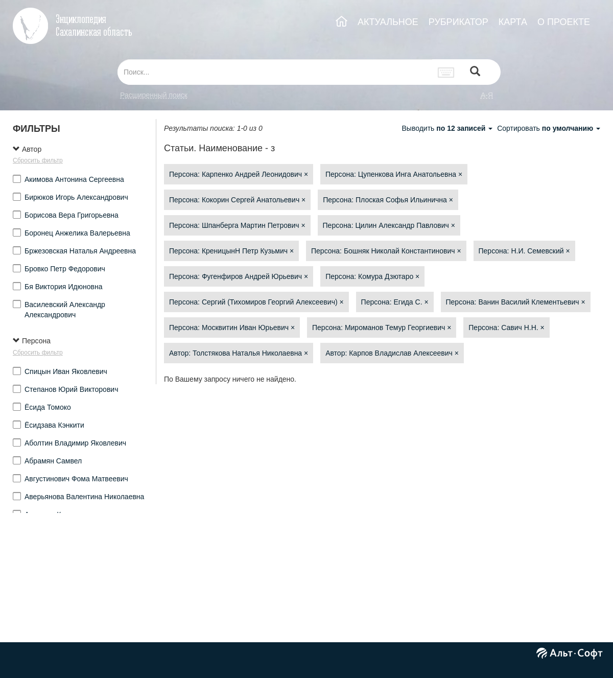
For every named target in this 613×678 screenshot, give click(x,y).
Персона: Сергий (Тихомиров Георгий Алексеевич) (256, 302)
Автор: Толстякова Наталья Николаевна (238, 353)
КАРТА (513, 22)
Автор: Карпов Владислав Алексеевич (392, 353)
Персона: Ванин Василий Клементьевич (515, 302)
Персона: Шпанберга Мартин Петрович (237, 225)
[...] (274, 72)
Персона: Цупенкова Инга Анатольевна (393, 174)
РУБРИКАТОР (458, 22)
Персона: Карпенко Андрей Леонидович (238, 174)
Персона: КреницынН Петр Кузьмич (231, 251)
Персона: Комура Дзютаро (372, 276)
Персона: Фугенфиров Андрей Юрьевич (238, 276)
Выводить (448, 128)
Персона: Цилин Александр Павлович (389, 225)
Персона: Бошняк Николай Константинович (386, 251)
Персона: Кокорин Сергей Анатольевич (237, 200)
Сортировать (548, 128)
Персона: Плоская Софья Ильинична (388, 200)
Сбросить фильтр (38, 160)
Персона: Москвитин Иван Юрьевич (232, 327)
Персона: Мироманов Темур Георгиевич (381, 327)
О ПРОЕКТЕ (563, 22)
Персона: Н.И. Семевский (524, 251)
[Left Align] (475, 72)
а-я (487, 95)
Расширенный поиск (153, 95)
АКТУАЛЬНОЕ (388, 22)
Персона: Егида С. (395, 302)
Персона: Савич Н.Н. (506, 327)
